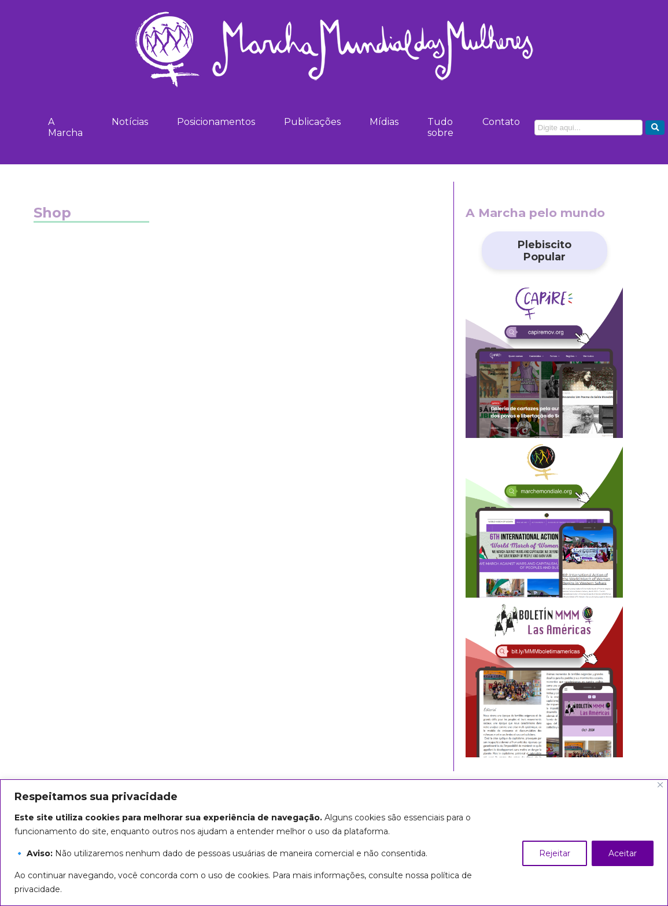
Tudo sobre (440, 127)
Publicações (312, 121)
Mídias (384, 121)
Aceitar (622, 853)
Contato (501, 121)
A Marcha (65, 127)
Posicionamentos (216, 121)
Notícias (130, 121)
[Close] (660, 784)
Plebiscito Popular (544, 250)
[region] (334, 842)
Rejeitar (554, 853)
